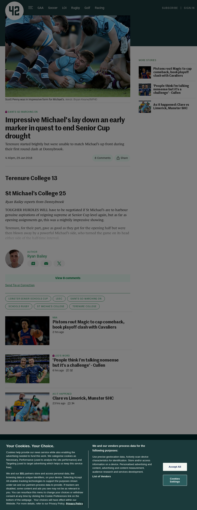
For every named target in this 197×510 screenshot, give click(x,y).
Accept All (175, 466)
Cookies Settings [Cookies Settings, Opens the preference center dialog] (175, 480)
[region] (98, 475)
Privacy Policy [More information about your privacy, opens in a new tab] (74, 503)
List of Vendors (101, 476)
